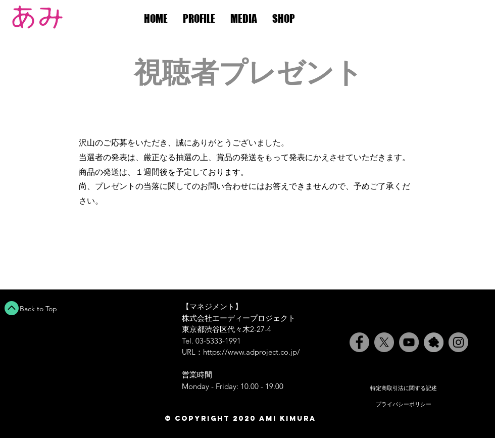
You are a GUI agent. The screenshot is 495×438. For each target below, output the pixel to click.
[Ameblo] (433, 342)
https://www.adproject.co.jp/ (251, 352)
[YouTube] (409, 342)
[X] (384, 342)
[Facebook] (359, 342)
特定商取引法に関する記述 (403, 388)
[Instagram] (458, 342)
